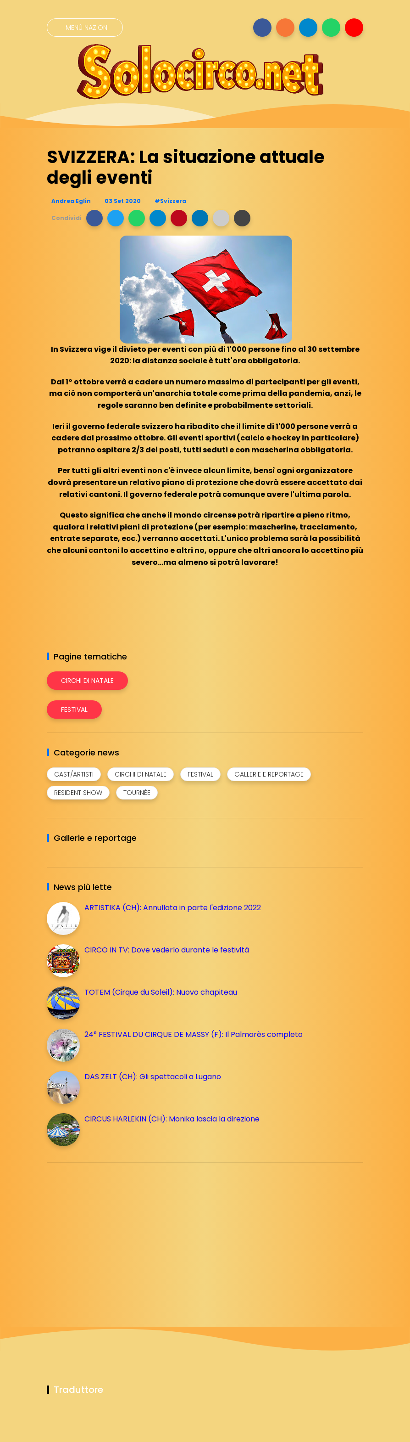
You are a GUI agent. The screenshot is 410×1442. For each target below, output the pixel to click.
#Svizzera (170, 201)
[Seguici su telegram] (308, 27)
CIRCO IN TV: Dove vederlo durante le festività (166, 950)
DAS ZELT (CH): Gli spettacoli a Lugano (152, 1076)
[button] (94, 218)
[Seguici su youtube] (354, 27)
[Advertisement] (115, 1234)
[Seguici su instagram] (285, 27)
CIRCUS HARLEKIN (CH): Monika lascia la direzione (172, 1119)
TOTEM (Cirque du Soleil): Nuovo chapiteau (160, 992)
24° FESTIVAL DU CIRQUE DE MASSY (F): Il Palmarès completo (193, 1034)
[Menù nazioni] (85, 27)
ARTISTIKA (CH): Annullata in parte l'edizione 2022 (172, 907)
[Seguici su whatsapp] (331, 27)
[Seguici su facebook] (262, 27)
